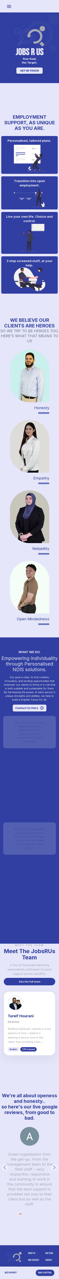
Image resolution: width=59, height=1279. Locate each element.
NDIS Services (33, 1260)
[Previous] (5, 1167)
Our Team (49, 1253)
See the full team (29, 981)
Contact (48, 1260)
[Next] (54, 1167)
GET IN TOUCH (29, 70)
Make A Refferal (45, 1272)
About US (31, 1253)
